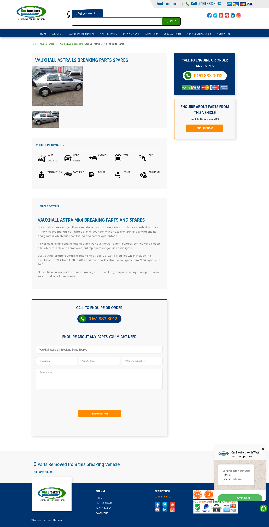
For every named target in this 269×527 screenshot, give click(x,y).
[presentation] (64, 401)
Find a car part (167, 3)
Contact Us (224, 34)
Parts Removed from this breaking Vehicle (76, 464)
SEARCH (173, 21)
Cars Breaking (108, 34)
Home (43, 34)
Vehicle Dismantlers (199, 34)
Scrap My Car (131, 34)
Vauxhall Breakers (48, 44)
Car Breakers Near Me (82, 34)
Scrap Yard (151, 34)
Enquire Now (205, 128)
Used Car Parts (173, 34)
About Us (57, 34)
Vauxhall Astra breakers (71, 44)
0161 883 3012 (210, 3)
